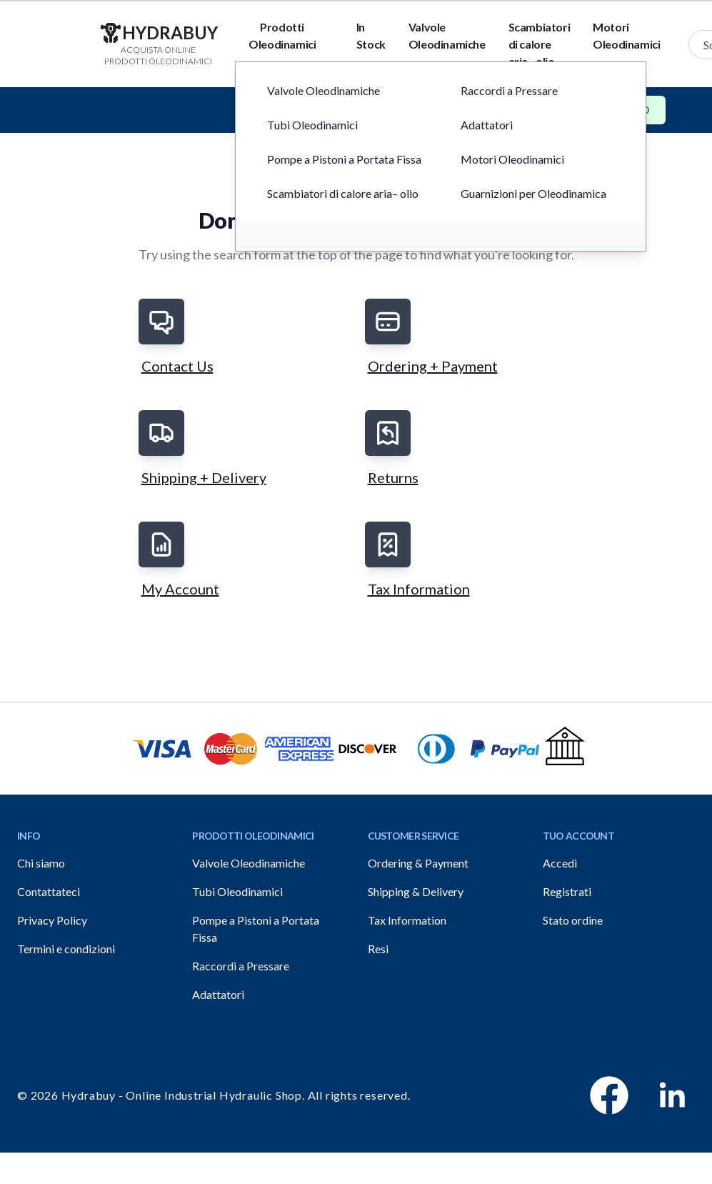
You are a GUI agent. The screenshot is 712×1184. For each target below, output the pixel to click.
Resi (378, 948)
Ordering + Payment (433, 365)
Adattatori (218, 994)
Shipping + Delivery (203, 477)
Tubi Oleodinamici (237, 891)
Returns (393, 477)
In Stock (371, 35)
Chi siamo (41, 863)
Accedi (560, 863)
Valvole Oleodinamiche (447, 35)
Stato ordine (573, 920)
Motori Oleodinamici (626, 35)
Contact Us (177, 365)
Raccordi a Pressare (240, 965)
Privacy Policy (52, 920)
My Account (180, 588)
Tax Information (419, 588)
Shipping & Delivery (415, 891)
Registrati (567, 891)
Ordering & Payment (418, 863)
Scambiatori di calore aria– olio (539, 44)
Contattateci (48, 891)
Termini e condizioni (66, 948)
